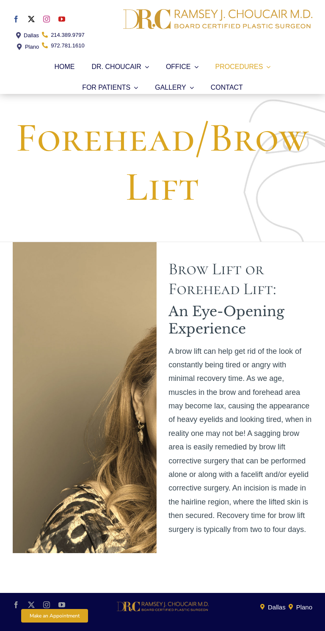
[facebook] (16, 19)
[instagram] (46, 19)
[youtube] (61, 19)
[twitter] (31, 19)
